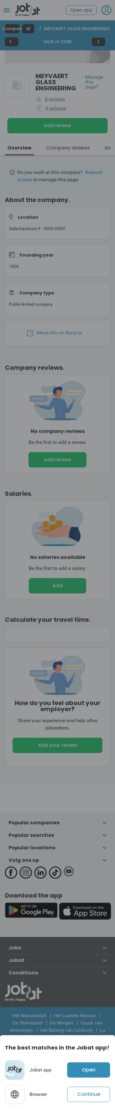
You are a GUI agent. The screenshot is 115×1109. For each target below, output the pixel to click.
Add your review (57, 745)
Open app (81, 10)
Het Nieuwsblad (29, 1015)
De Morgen (61, 1023)
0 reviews (55, 99)
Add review (57, 125)
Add (57, 585)
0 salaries (55, 108)
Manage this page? (94, 82)
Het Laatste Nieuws (75, 1015)
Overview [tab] (19, 147)
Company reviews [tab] (68, 147)
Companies (12, 29)
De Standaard (27, 1023)
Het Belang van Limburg (66, 1030)
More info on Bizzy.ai (54, 333)
